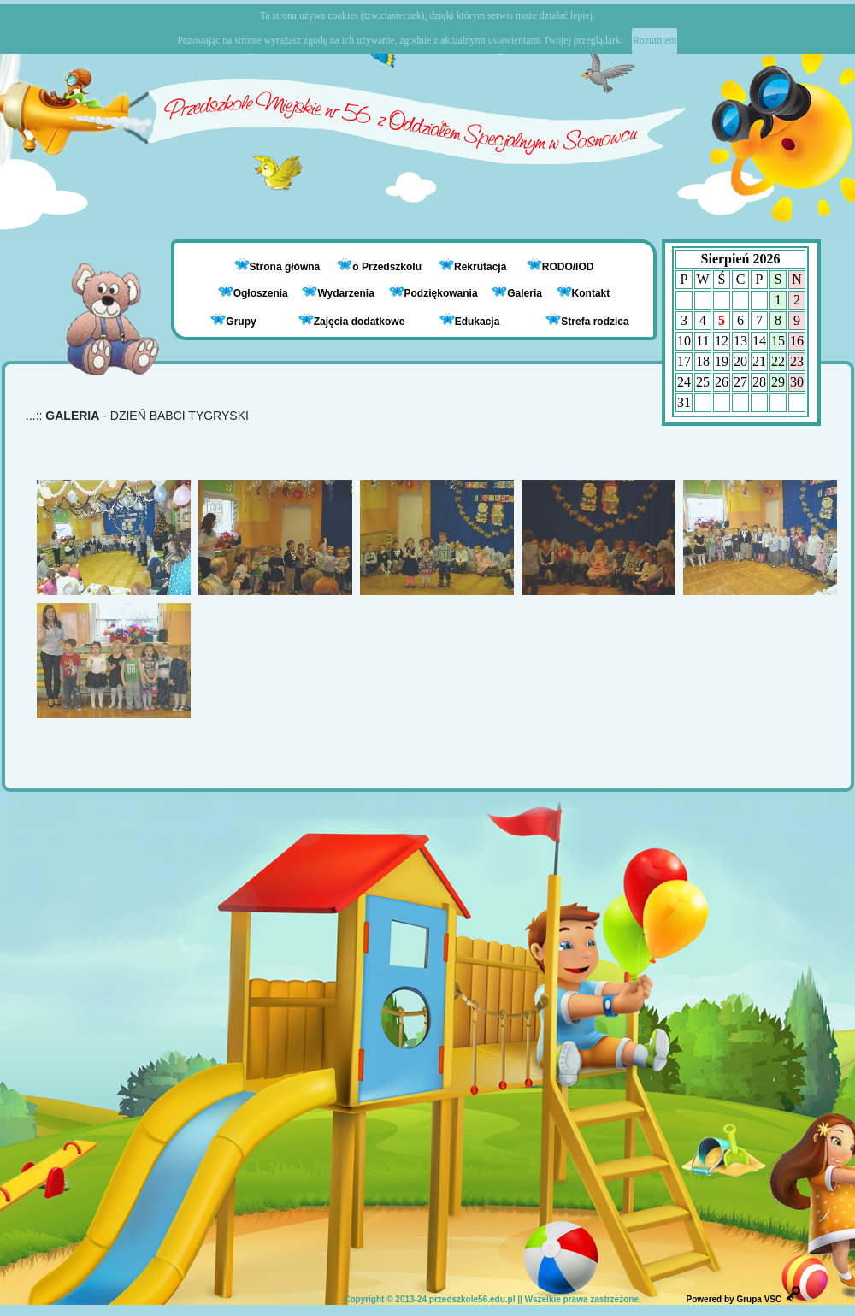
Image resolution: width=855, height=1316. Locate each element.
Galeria (517, 293)
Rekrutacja (482, 267)
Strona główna (286, 267)
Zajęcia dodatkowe (351, 320)
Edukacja (469, 320)
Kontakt (591, 293)
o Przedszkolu (388, 267)
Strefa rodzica (586, 320)
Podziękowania (433, 293)
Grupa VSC (758, 1299)
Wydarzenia (338, 293)
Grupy (233, 320)
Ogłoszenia (253, 293)
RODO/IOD (568, 267)
